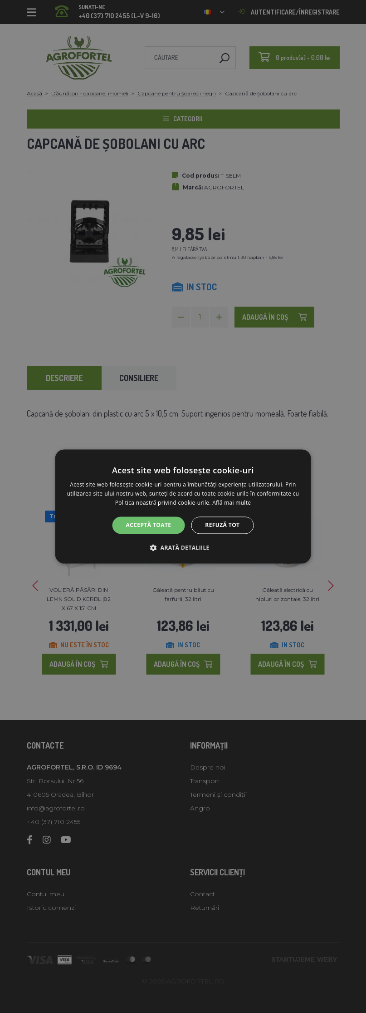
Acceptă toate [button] (148, 525)
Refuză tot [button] (222, 525)
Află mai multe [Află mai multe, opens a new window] (231, 502)
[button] (182, 547)
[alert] (183, 506)
